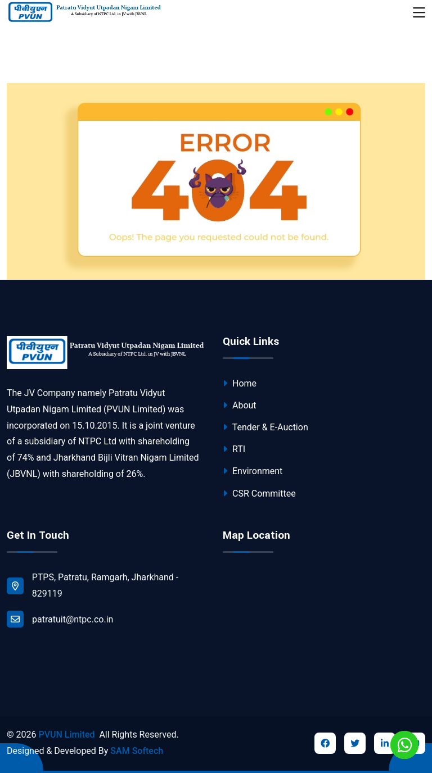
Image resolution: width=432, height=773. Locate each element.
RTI (234, 449)
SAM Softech (136, 750)
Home (239, 383)
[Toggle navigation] (419, 13)
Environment (252, 471)
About (239, 405)
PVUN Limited (66, 734)
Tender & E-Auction (265, 427)
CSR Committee (259, 493)
